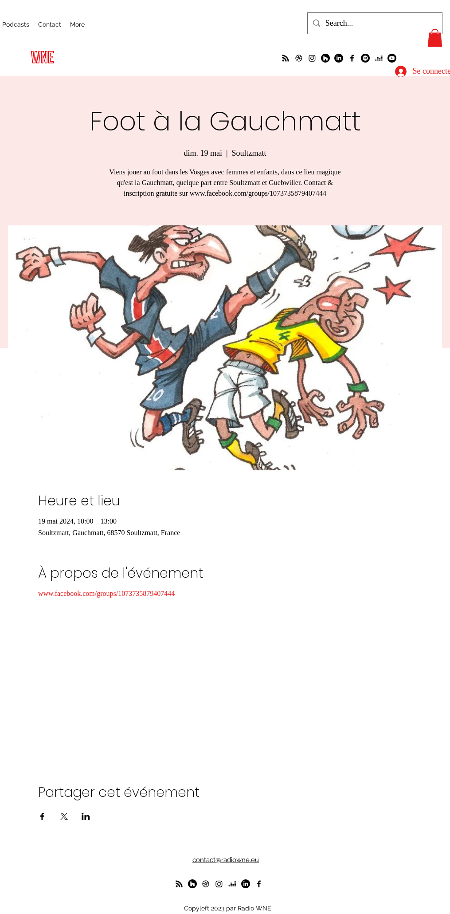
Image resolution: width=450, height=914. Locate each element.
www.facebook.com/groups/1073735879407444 (106, 593)
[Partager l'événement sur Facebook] (42, 816)
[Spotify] (365, 58)
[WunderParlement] (325, 58)
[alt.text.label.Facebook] (352, 58)
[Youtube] (391, 58)
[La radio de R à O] (285, 58)
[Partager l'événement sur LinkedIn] (86, 816)
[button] (434, 38)
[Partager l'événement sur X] (64, 816)
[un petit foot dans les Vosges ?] (298, 58)
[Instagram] (312, 58)
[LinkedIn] (338, 58)
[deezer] (378, 58)
